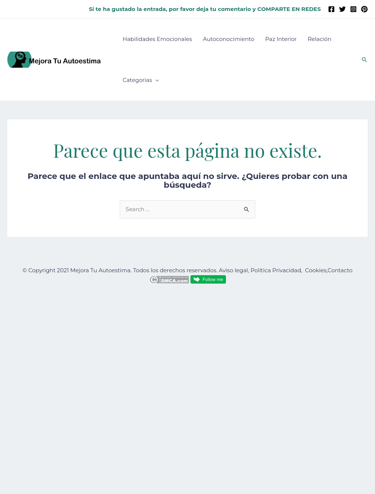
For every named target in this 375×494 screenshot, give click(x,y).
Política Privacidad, (276, 270)
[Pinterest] (364, 9)
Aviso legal (233, 270)
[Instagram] (353, 9)
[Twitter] (342, 9)
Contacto (339, 270)
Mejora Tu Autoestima (100, 270)
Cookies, (316, 270)
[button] (364, 59)
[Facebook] (331, 9)
